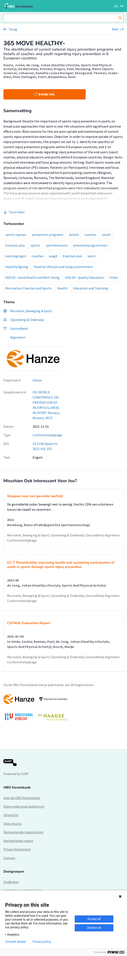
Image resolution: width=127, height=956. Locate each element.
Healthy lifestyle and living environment (63, 267)
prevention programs (47, 234)
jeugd (53, 256)
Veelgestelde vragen (18, 841)
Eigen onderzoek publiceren (23, 806)
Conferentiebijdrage (47, 435)
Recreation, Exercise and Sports (28, 288)
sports (35, 245)
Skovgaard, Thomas (90, 73)
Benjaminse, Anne (62, 77)
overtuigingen (15, 256)
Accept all (94, 919)
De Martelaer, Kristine (35, 69)
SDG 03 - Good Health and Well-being (32, 277)
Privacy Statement (17, 849)
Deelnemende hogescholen (23, 832)
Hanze (37, 380)
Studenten (11, 882)
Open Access (12, 823)
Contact (9, 858)
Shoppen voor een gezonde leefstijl (35, 496)
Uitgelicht (10, 815)
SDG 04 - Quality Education (84, 277)
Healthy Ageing (16, 267)
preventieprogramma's (90, 245)
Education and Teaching (90, 288)
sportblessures (57, 245)
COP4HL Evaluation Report (28, 623)
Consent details (15, 941)
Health (62, 288)
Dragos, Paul (64, 69)
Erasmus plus (15, 245)
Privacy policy (42, 941)
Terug (13, 29)
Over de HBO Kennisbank (21, 798)
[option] (63, 709)
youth (106, 234)
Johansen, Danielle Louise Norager (45, 73)
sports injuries (15, 234)
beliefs (74, 234)
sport (92, 256)
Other (113, 277)
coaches (90, 234)
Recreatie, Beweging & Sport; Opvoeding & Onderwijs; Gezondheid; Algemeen (63, 535)
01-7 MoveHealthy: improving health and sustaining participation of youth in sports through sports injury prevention (60, 564)
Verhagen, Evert (33, 77)
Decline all (94, 927)
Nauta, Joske (13, 65)
